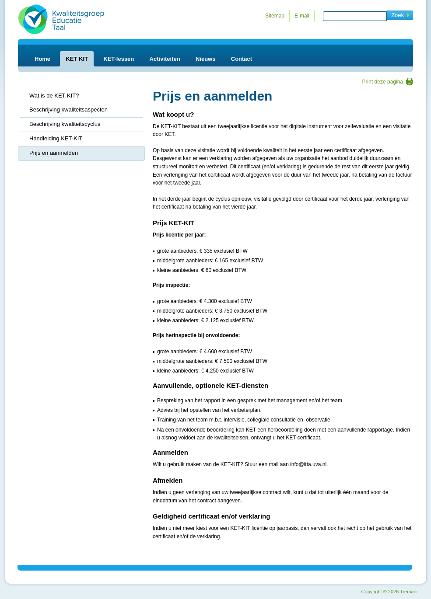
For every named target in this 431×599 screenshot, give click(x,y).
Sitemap (274, 16)
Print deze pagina (382, 82)
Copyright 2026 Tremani (389, 591)
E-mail (301, 16)
